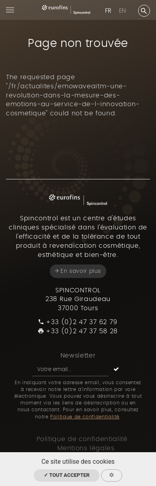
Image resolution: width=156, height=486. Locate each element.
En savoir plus (78, 271)
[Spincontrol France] (66, 10)
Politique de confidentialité (84, 416)
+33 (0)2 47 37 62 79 (78, 322)
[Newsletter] (70, 369)
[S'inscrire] (116, 369)
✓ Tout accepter (67, 475)
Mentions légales (85, 448)
